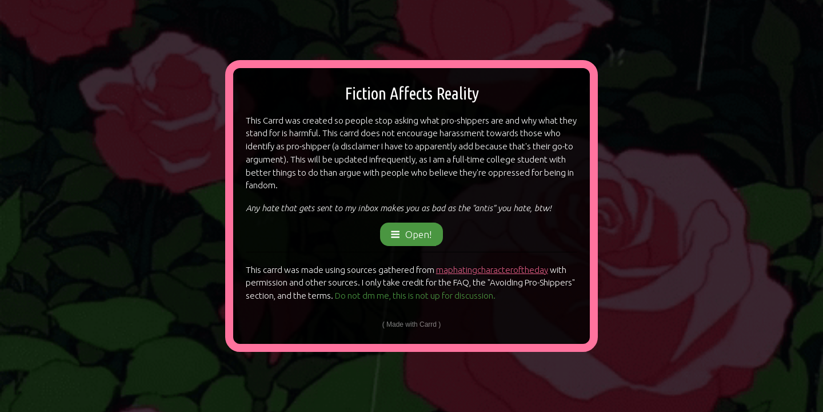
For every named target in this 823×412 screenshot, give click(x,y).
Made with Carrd (411, 324)
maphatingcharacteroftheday (492, 270)
